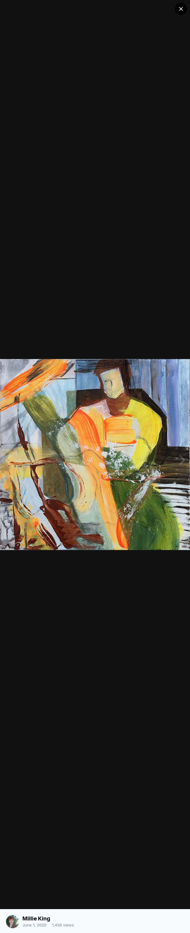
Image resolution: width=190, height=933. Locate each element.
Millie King (36, 918)
